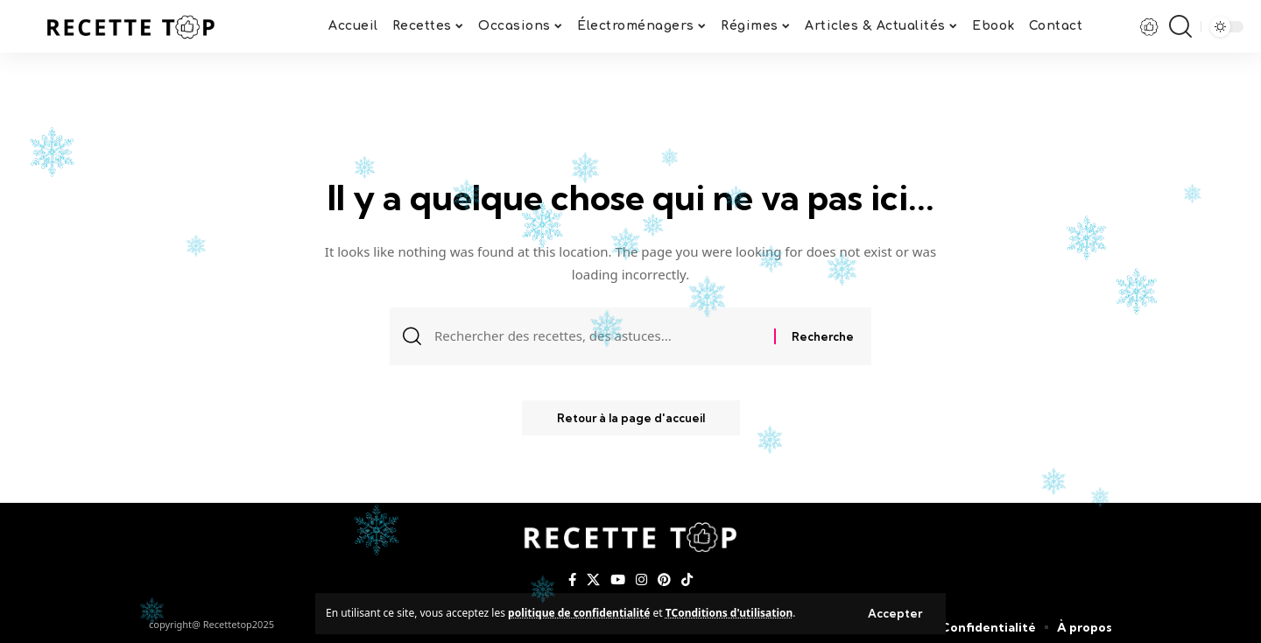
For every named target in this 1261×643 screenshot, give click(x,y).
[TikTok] (687, 580)
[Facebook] (572, 580)
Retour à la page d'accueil (631, 418)
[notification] (1149, 26)
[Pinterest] (664, 580)
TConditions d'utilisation (729, 612)
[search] (1180, 26)
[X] (593, 580)
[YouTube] (618, 580)
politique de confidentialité (579, 612)
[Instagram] (641, 580)
